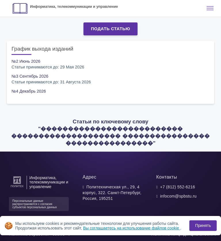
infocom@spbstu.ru (178, 196)
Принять (203, 225)
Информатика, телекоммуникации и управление (74, 6)
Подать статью (110, 28)
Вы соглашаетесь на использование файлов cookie (131, 228)
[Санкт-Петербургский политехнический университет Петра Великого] (17, 187)
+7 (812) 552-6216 (177, 187)
